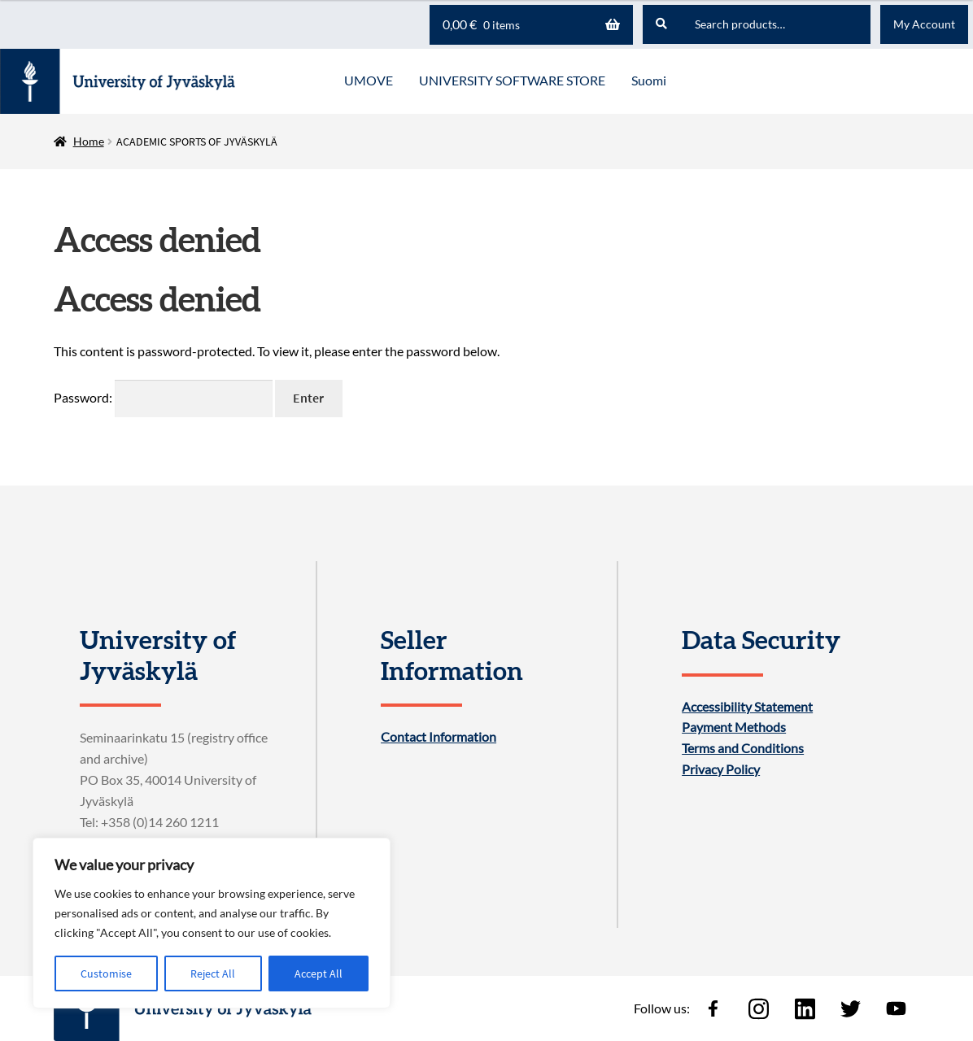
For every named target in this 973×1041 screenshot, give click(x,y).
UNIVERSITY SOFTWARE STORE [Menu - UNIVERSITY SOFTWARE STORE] (512, 80)
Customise (106, 973)
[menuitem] (648, 81)
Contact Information (438, 737)
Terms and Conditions (743, 748)
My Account (924, 24)
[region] (212, 923)
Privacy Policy (721, 769)
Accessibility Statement (747, 706)
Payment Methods (734, 727)
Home (88, 141)
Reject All (212, 973)
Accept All (319, 973)
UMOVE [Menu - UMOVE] (368, 80)
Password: (163, 397)
